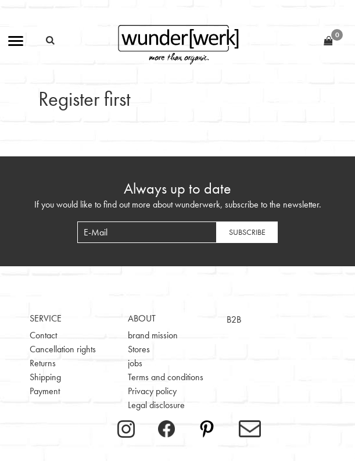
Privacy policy (152, 391)
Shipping (45, 377)
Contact (43, 335)
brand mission (153, 335)
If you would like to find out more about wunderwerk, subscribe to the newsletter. (177, 204)
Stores (139, 349)
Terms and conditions (165, 377)
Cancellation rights (63, 349)
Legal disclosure (156, 405)
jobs (135, 363)
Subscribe (247, 232)
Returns (43, 363)
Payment (45, 391)
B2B (234, 319)
